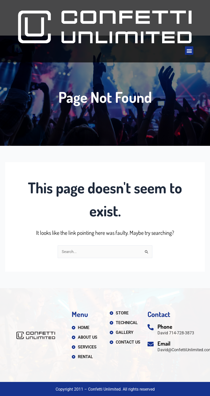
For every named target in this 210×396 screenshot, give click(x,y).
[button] (189, 50)
